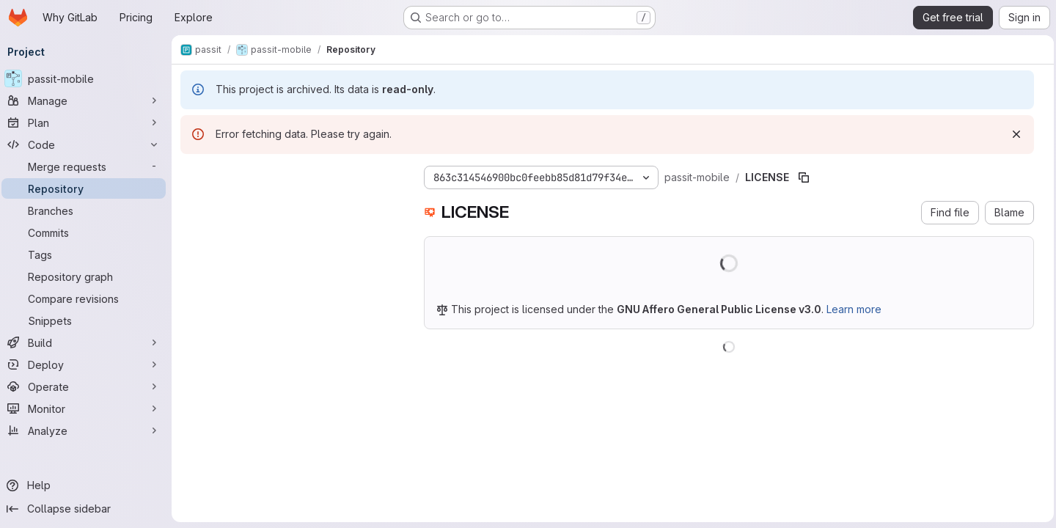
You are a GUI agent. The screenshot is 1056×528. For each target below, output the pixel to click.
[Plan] (88, 122)
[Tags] (88, 254)
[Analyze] (88, 430)
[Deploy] (88, 364)
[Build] (88, 342)
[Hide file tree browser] (196, 174)
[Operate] (88, 386)
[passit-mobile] (88, 78)
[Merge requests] (88, 166)
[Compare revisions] (88, 298)
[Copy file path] (808, 177)
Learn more (858, 309)
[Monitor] (88, 408)
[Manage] (88, 100)
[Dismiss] (1013, 134)
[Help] (88, 485)
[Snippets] (88, 320)
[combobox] (295, 203)
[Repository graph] (88, 276)
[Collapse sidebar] (88, 509)
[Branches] (88, 210)
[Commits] (88, 232)
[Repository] (88, 188)
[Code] (88, 144)
